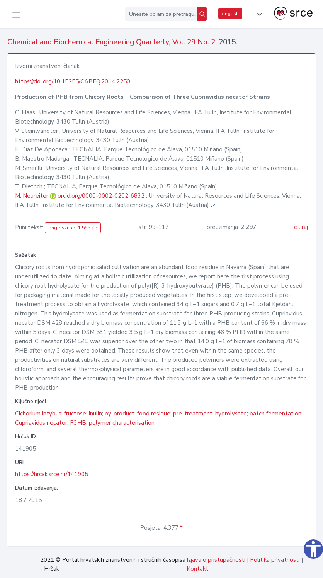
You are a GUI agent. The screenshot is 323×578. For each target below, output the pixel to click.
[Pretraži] (202, 14)
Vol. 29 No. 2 (193, 42)
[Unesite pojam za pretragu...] (161, 14)
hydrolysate (231, 413)
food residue (153, 413)
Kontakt (197, 569)
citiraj (301, 227)
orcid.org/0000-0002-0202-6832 (101, 196)
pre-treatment (192, 413)
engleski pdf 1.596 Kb (72, 228)
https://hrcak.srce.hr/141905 (51, 474)
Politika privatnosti (275, 560)
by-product (119, 413)
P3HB (78, 423)
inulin (95, 413)
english (230, 13)
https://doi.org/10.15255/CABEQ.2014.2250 (72, 81)
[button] (258, 14)
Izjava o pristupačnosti (216, 560)
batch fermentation (275, 413)
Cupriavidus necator (41, 423)
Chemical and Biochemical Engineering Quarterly (88, 42)
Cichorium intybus (38, 413)
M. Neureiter (32, 196)
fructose (75, 413)
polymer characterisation (122, 423)
